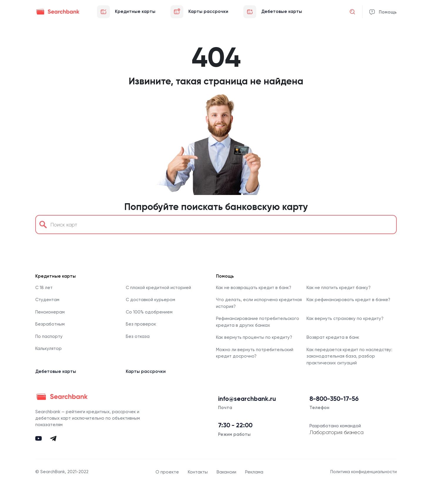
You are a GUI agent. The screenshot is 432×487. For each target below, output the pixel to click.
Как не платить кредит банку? (339, 287)
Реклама (254, 472)
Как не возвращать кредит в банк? (253, 287)
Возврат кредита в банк (333, 337)
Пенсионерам (50, 312)
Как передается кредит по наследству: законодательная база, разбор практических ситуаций (349, 356)
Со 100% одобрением (149, 312)
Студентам (47, 299)
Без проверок (141, 324)
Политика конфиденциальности (363, 471)
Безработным (50, 324)
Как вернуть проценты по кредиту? (254, 337)
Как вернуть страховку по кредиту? (345, 318)
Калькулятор (48, 348)
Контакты (198, 472)
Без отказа (138, 336)
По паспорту (49, 336)
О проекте (167, 472)
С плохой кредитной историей (158, 287)
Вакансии (226, 472)
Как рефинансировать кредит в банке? (348, 299)
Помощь (388, 12)
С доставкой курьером (150, 299)
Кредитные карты (55, 276)
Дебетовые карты (55, 371)
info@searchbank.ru (247, 399)
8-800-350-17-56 (334, 399)
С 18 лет (44, 287)
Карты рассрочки (146, 371)
